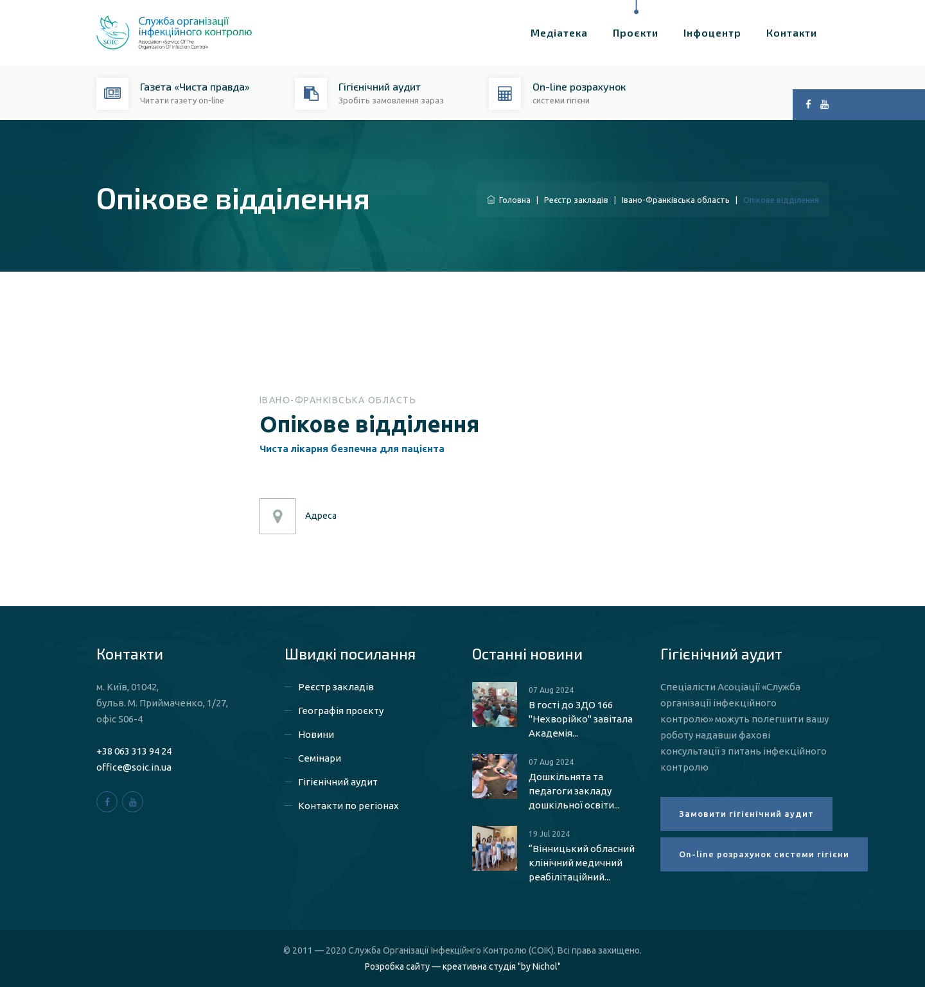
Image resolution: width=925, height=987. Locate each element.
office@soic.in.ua (134, 767)
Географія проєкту (340, 710)
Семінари (319, 758)
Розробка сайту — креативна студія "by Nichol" (463, 966)
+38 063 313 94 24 (134, 751)
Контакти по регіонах (348, 805)
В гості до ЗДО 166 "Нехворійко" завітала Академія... (581, 718)
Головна (509, 199)
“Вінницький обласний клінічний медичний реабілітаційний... (582, 862)
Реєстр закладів (576, 199)
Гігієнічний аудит (338, 781)
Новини (316, 734)
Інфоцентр (712, 32)
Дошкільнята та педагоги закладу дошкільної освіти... (574, 790)
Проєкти (635, 32)
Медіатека (559, 32)
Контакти (791, 32)
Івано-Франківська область (676, 199)
